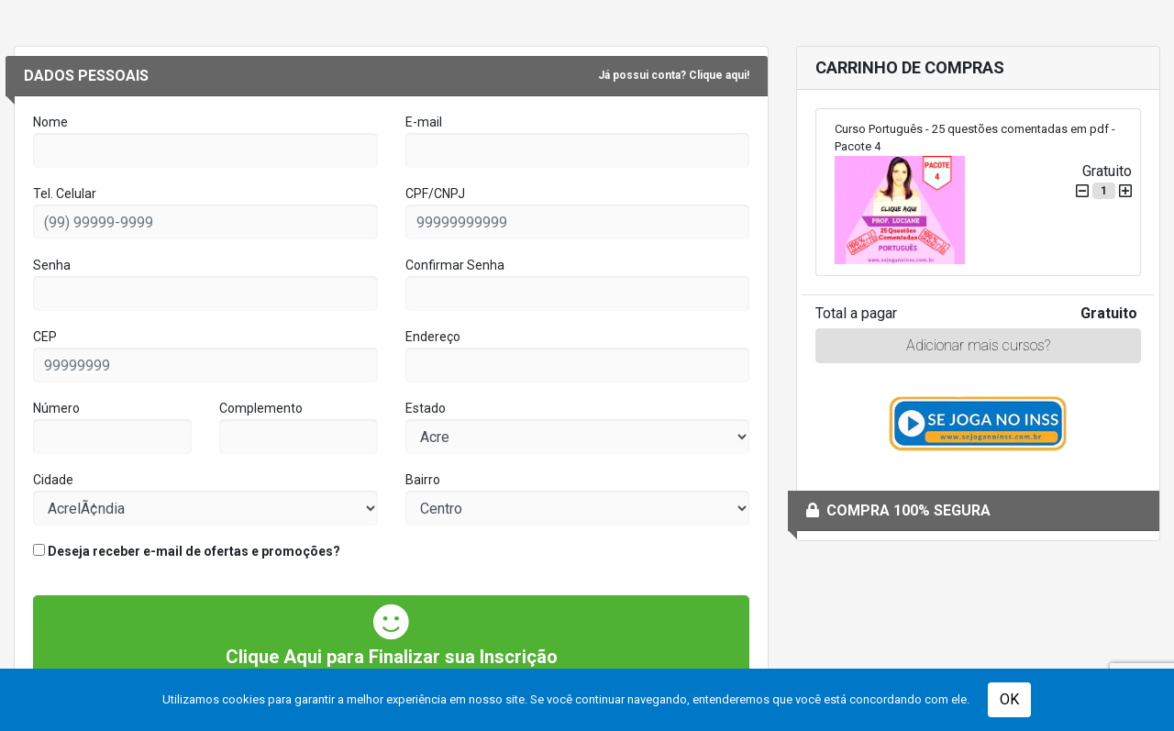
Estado (425, 408)
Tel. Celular (64, 193)
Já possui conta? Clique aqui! (673, 75)
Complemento (261, 408)
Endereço (432, 336)
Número (56, 408)
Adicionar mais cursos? (978, 345)
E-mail (423, 122)
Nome (50, 122)
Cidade (53, 479)
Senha (52, 265)
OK (1009, 699)
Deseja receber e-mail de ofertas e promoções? (186, 551)
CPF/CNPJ (435, 193)
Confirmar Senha (454, 265)
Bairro (422, 479)
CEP (45, 336)
